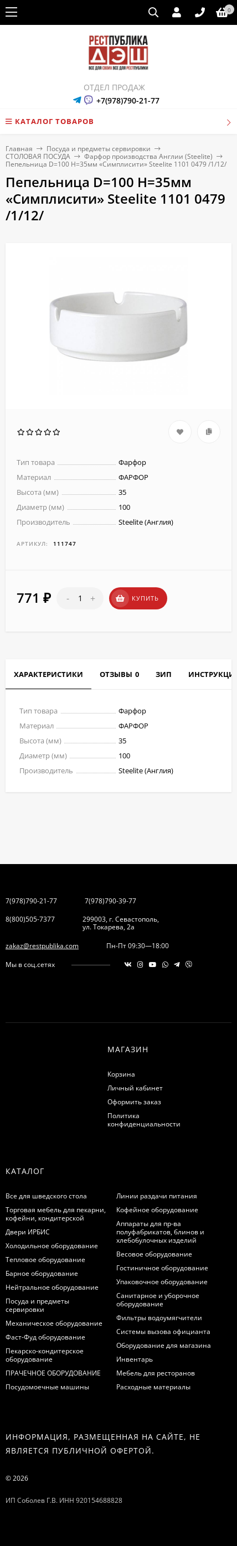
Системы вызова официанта (163, 1331)
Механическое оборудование (54, 1323)
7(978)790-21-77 (31, 901)
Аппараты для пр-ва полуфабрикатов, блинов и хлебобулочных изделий (160, 1232)
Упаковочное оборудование (162, 1281)
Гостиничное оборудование (162, 1268)
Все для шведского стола (46, 1196)
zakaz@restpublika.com (42, 945)
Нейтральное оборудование (52, 1287)
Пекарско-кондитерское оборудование (45, 1355)
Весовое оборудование (154, 1254)
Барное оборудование (42, 1273)
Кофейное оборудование (157, 1209)
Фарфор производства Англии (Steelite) (148, 156)
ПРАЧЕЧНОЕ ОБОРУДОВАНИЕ (53, 1373)
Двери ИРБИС (28, 1232)
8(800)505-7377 (30, 919)
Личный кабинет (135, 1088)
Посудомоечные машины (47, 1387)
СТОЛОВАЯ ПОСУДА (38, 156)
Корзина (121, 1074)
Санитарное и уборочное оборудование (157, 1300)
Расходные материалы (153, 1387)
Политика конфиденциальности (144, 1120)
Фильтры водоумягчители (159, 1317)
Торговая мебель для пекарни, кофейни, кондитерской (56, 1214)
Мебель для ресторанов (155, 1373)
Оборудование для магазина (163, 1345)
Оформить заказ (134, 1101)
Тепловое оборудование (45, 1259)
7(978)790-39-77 (110, 901)
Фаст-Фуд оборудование (45, 1337)
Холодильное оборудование (52, 1245)
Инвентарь (134, 1359)
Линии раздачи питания (156, 1196)
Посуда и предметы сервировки (99, 148)
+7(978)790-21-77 (127, 100)
